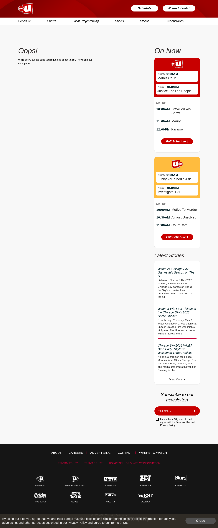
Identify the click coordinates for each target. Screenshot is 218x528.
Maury (176, 121)
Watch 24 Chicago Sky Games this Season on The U (176, 272)
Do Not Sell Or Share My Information (134, 463)
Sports (119, 21)
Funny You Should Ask (174, 179)
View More (177, 379)
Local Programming (86, 21)
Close (200, 521)
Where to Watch (179, 8)
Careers (76, 452)
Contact (125, 452)
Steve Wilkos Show (181, 111)
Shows (51, 21)
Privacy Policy (68, 463)
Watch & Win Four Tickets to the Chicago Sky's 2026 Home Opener (177, 312)
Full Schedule (177, 141)
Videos (144, 21)
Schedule (144, 8)
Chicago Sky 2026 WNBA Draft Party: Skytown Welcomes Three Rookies (175, 349)
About (56, 452)
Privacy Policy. (168, 425)
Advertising (100, 452)
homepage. (24, 63)
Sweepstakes (174, 21)
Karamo (177, 129)
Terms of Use (183, 422)
